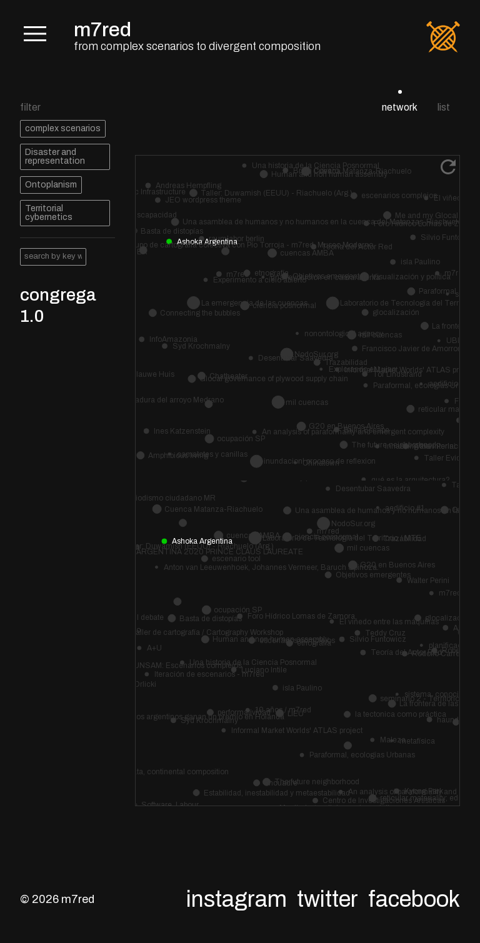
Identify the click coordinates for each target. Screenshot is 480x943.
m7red (102, 30)
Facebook (414, 899)
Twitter (327, 899)
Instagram (236, 899)
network (400, 107)
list (444, 107)
